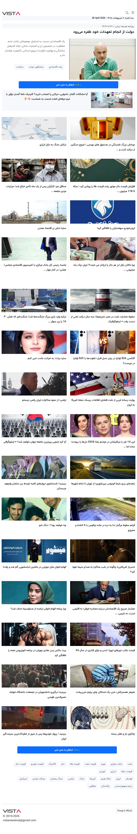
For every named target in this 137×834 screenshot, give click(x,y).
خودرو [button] (102, 771)
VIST (11, 12)
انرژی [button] (113, 771)
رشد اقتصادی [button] (55, 67)
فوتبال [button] (129, 778)
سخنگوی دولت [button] (36, 67)
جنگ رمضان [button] (56, 778)
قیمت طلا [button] (75, 764)
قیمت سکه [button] (126, 771)
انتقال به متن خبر (68, 84)
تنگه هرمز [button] (106, 778)
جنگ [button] (82, 778)
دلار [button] (63, 764)
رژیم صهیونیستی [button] (123, 786)
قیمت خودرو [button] (37, 764)
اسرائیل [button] (23, 778)
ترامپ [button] (71, 778)
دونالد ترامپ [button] (38, 778)
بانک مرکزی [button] (116, 764)
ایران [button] (118, 778)
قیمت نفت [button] (90, 764)
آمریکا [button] (93, 778)
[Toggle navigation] (133, 12)
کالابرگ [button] (52, 764)
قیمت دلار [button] (21, 764)
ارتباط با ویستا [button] (124, 810)
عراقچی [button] (92, 786)
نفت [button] (130, 764)
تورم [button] (103, 764)
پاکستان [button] (105, 786)
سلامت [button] (20, 67)
